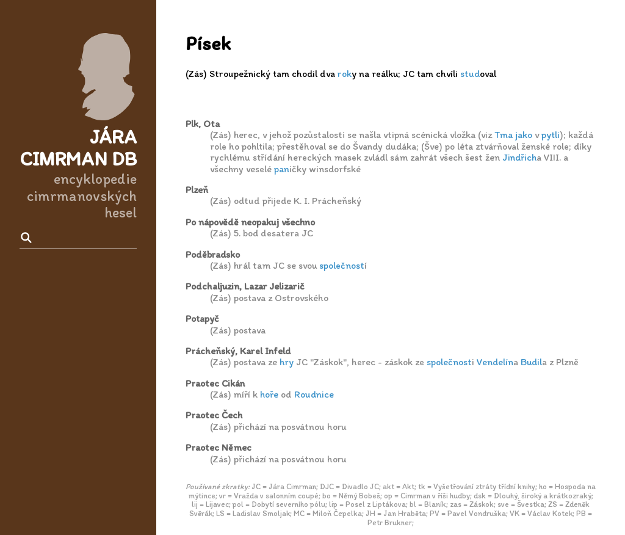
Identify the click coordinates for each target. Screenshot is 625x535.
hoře (269, 394)
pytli (550, 134)
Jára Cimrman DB (78, 148)
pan (281, 169)
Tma (503, 134)
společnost (341, 265)
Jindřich (519, 157)
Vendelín (495, 362)
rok (345, 73)
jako (523, 134)
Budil (531, 362)
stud (470, 73)
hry (287, 362)
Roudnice (314, 394)
